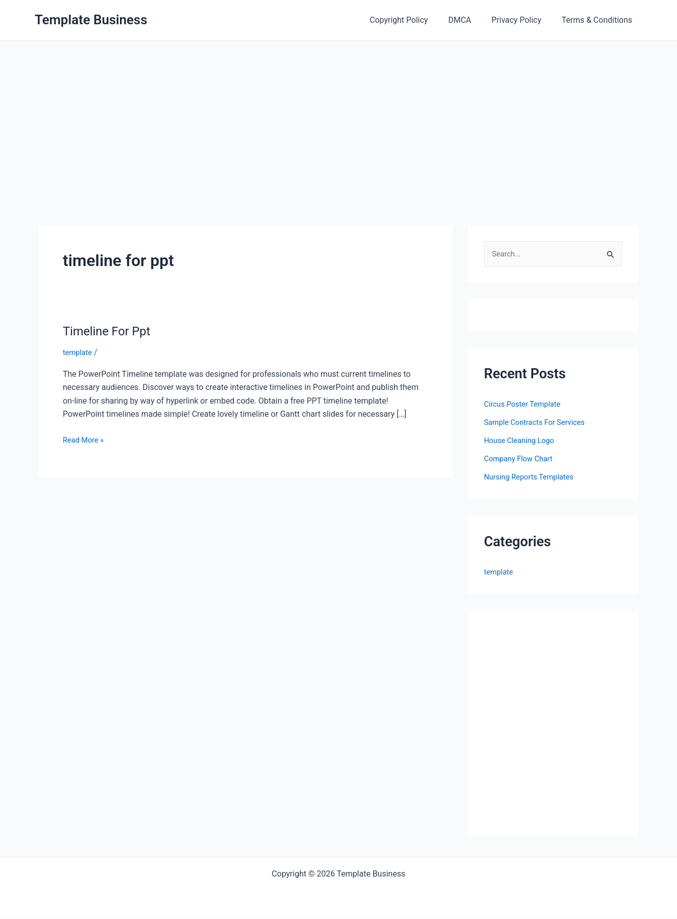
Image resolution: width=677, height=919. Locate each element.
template (79, 352)
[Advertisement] (339, 117)
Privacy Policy (523, 20)
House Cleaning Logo (522, 441)
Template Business (91, 19)
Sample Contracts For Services (539, 423)
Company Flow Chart (521, 459)
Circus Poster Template (526, 405)
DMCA (469, 20)
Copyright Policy (413, 20)
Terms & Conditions (599, 20)
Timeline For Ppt (110, 330)
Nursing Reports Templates (533, 478)
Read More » (85, 440)
